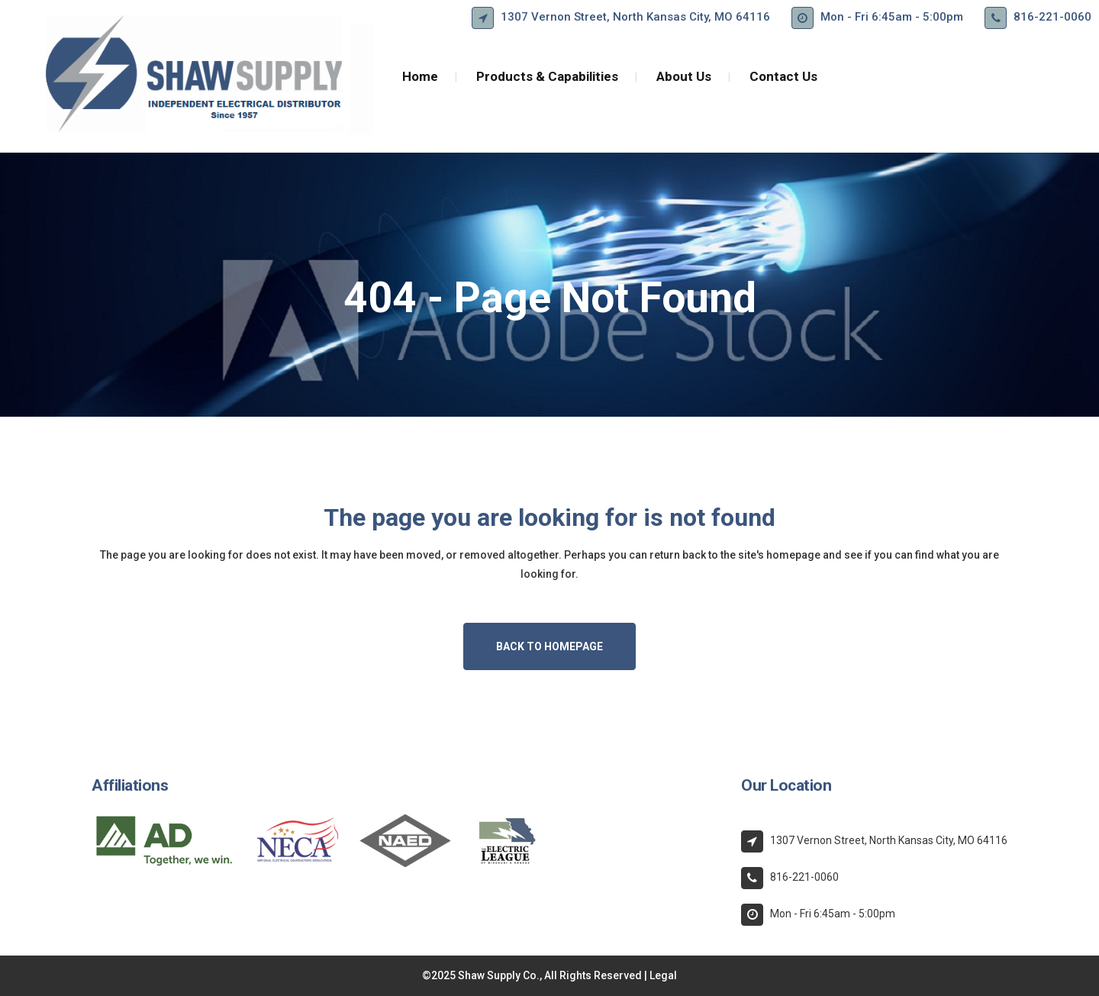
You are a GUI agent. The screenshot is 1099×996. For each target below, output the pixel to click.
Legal (663, 975)
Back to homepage (549, 646)
